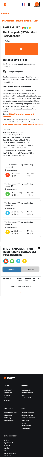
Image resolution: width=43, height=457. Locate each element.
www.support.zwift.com (25, 77)
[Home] (5, 4)
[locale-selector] (23, 4)
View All (4, 13)
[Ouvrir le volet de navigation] (36, 4)
